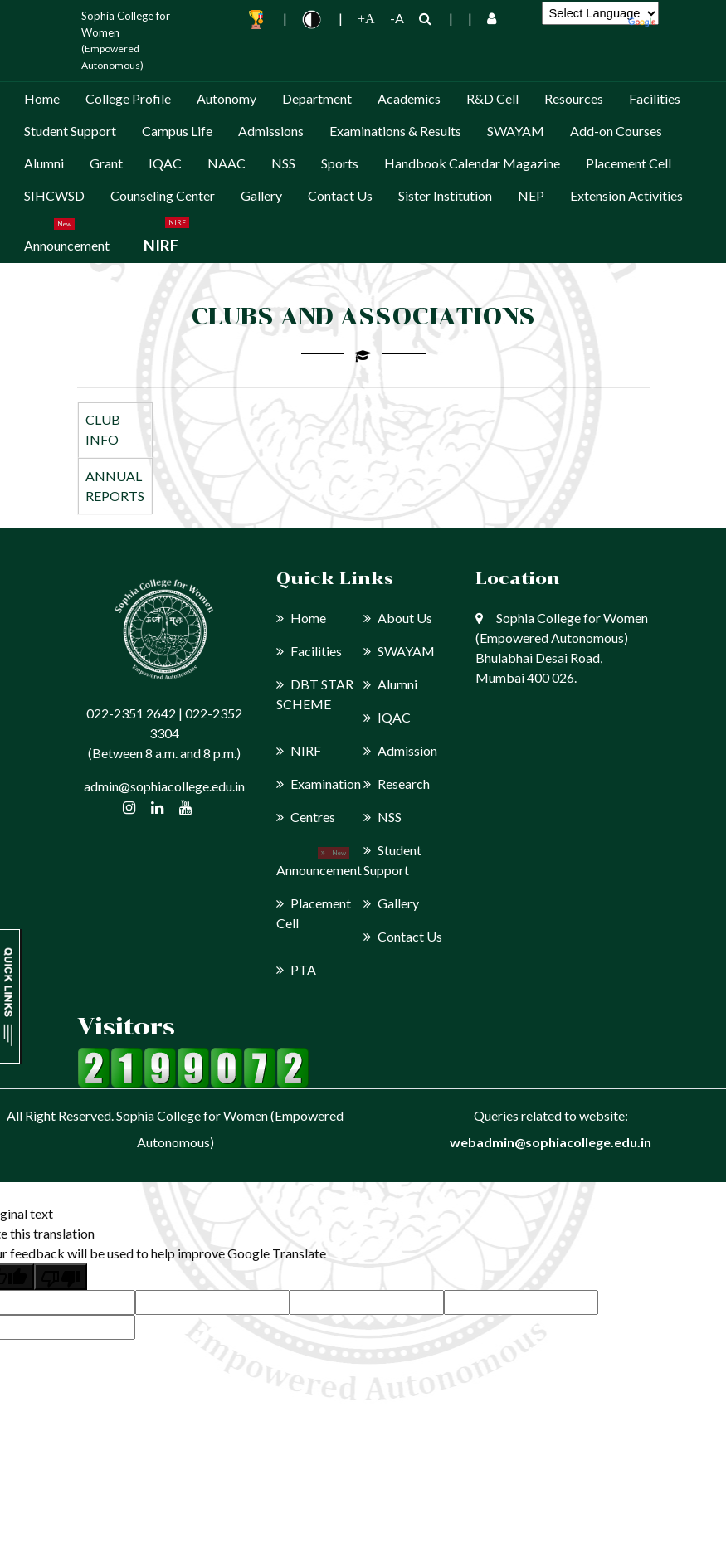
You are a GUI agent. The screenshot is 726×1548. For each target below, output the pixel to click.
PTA (296, 969)
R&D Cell (492, 98)
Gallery (261, 195)
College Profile (128, 98)
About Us (397, 618)
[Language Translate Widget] (600, 13)
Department (317, 98)
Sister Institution (445, 195)
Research (396, 783)
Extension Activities (626, 195)
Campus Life (177, 131)
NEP (531, 195)
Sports (339, 163)
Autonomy (226, 98)
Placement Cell (628, 163)
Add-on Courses (616, 131)
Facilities (654, 98)
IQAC (165, 163)
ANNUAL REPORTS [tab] (114, 486)
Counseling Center (162, 195)
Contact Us (340, 195)
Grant (106, 163)
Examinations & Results (395, 131)
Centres (305, 817)
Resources (573, 98)
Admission (400, 750)
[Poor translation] (60, 1276)
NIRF (161, 245)
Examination (318, 783)
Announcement (67, 245)
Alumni (44, 163)
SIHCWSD (54, 195)
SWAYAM (515, 131)
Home (42, 98)
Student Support (70, 131)
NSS (283, 163)
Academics (409, 98)
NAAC (226, 163)
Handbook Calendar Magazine (472, 163)
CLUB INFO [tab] (102, 429)
